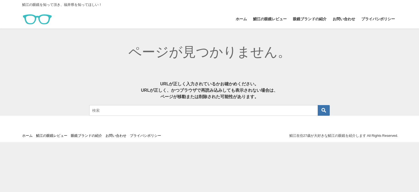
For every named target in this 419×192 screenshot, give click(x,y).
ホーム (241, 19)
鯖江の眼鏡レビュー (270, 19)
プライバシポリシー (378, 19)
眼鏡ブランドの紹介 (310, 19)
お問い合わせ (344, 19)
